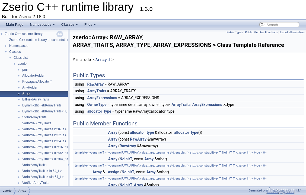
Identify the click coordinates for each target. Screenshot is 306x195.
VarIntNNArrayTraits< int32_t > (44, 135)
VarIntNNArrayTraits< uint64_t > (45, 159)
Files (90, 24)
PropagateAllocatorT (37, 81)
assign (113, 172)
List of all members (292, 32)
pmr (25, 70)
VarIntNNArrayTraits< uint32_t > (45, 153)
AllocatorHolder (33, 75)
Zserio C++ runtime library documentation (39, 40)
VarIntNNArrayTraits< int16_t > (44, 129)
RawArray (95, 84)
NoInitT (126, 159)
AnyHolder (29, 87)
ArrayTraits (96, 91)
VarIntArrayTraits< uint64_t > (43, 177)
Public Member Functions (261, 32)
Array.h (103, 59)
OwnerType (96, 104)
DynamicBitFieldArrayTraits (42, 105)
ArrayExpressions (102, 98)
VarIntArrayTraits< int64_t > (42, 171)
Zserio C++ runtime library (24, 34)
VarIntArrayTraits (34, 165)
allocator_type (99, 111)
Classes (69, 24)
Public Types (235, 32)
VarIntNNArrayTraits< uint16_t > (45, 147)
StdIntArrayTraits (34, 117)
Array (26, 93)
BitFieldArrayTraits (35, 99)
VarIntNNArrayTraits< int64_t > (44, 141)
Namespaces (42, 24)
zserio (22, 64)
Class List (21, 58)
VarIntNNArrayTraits (36, 123)
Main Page (14, 24)
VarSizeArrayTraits (35, 183)
